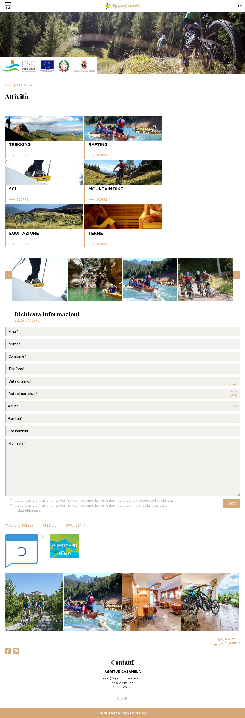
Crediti (122, 698)
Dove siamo (75, 525)
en (240, 6)
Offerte (49, 525)
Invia (232, 503)
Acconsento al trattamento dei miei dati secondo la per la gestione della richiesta (94, 500)
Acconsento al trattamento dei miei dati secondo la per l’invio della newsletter (91, 505)
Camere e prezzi (19, 525)
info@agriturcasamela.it (122, 678)
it (232, 6)
